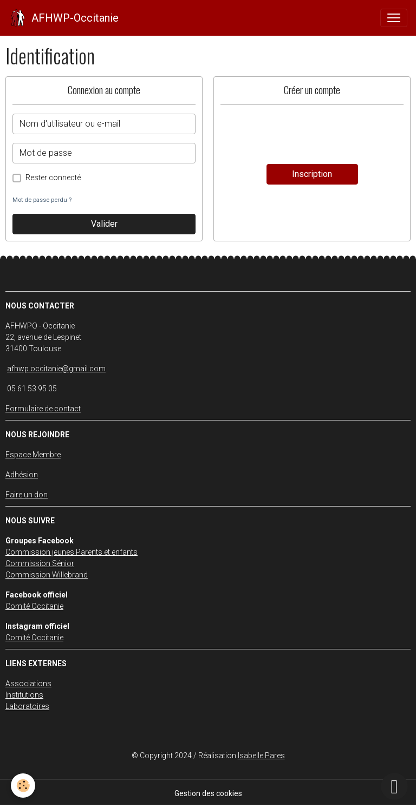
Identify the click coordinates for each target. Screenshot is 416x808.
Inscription (312, 174)
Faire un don (26, 494)
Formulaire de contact (43, 408)
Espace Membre (33, 454)
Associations (28, 683)
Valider (104, 224)
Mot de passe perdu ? (42, 199)
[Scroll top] (394, 786)
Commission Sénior (39, 563)
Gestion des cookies (208, 793)
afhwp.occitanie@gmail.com (56, 368)
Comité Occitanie (34, 606)
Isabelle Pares (261, 755)
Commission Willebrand (46, 574)
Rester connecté (53, 177)
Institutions (24, 695)
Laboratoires (27, 706)
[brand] (64, 18)
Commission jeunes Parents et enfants (71, 552)
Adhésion (21, 474)
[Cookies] (23, 785)
